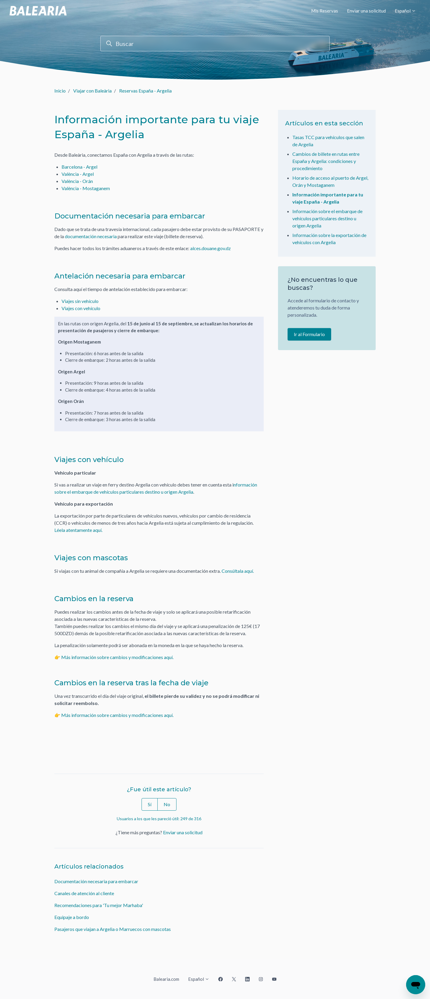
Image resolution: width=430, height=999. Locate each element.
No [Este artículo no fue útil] (167, 804)
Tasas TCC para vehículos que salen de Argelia (328, 140)
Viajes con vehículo (81, 308)
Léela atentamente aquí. (78, 530)
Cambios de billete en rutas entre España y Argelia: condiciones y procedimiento (326, 161)
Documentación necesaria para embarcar (96, 881)
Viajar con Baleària (92, 90)
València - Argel (78, 174)
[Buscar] (215, 43)
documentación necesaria (91, 236)
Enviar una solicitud (366, 10)
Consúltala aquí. (238, 571)
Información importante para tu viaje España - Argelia (327, 198)
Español (405, 10)
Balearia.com (166, 979)
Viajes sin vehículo (80, 301)
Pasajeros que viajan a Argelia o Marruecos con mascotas (112, 929)
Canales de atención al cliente (84, 893)
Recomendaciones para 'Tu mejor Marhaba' (98, 905)
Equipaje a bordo (71, 917)
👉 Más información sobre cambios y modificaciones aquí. (114, 657)
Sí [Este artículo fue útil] (149, 804)
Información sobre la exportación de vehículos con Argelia (329, 238)
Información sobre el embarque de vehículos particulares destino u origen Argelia (327, 218)
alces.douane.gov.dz (210, 248)
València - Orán (77, 181)
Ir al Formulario (309, 334)
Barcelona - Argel (79, 167)
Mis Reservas (324, 10)
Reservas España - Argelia (145, 90)
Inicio (60, 90)
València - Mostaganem (86, 188)
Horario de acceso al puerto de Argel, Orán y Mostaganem (330, 181)
